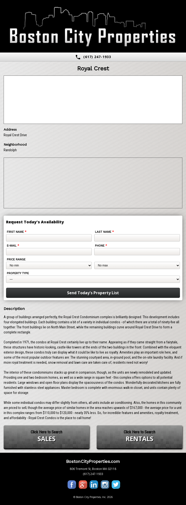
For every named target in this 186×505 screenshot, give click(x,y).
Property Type (18, 273)
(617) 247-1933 (93, 57)
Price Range (16, 259)
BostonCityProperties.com (93, 461)
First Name (16, 232)
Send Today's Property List (93, 292)
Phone (101, 245)
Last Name (104, 232)
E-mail (13, 245)
